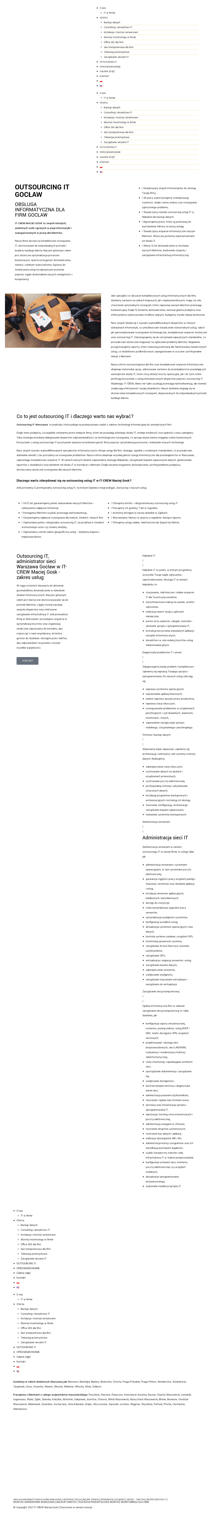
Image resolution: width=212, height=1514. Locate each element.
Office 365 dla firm (74, 42)
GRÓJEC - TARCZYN (136, 1499)
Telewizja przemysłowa (77, 52)
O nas (63, 8)
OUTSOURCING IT (68, 62)
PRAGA (95, 1499)
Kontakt (64, 76)
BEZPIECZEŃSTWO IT (156, 1499)
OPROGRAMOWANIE (70, 67)
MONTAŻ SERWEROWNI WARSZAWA (34, 1502)
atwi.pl (88, 1507)
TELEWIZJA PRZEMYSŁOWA (93, 1502)
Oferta (64, 18)
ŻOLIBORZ (120, 1499)
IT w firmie (70, 13)
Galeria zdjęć (67, 71)
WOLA (78, 1499)
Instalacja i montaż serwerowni (81, 32)
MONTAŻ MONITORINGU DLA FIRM (129, 1502)
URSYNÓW (68, 1499)
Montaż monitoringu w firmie (80, 37)
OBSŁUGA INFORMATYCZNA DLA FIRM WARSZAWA (37, 1499)
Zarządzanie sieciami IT (77, 57)
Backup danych (72, 22)
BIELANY (86, 1499)
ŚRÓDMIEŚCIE (107, 1499)
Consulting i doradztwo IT (78, 27)
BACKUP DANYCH (66, 1502)
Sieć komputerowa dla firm (79, 47)
